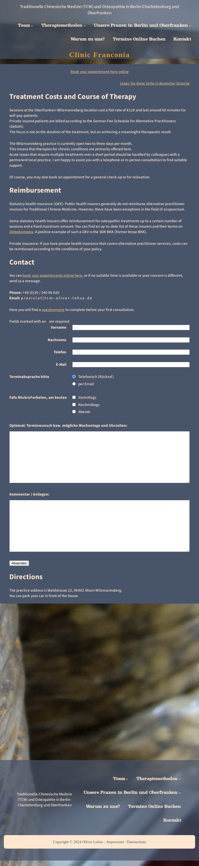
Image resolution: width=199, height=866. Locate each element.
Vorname (60, 327)
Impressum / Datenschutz (126, 842)
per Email (86, 384)
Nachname (58, 340)
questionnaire (53, 310)
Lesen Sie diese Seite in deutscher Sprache (155, 83)
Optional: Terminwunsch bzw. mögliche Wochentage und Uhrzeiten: (68, 425)
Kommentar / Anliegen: (29, 494)
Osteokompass (21, 232)
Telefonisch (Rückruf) (96, 377)
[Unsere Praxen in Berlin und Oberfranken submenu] (190, 25)
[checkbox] (74, 397)
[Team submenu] (32, 25)
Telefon (61, 352)
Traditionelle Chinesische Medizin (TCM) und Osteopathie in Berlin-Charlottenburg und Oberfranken (99, 10)
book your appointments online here (52, 275)
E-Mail (62, 364)
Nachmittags (89, 405)
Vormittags (87, 397)
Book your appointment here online (99, 72)
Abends (84, 412)
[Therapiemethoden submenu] (84, 25)
